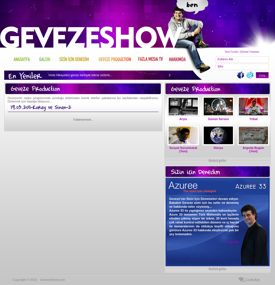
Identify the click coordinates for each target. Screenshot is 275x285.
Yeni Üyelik (231, 51)
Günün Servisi (218, 119)
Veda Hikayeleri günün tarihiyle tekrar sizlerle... (80, 75)
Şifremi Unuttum (249, 51)
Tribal (253, 119)
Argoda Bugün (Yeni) (253, 149)
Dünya (218, 147)
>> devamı (232, 242)
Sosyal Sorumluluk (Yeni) (183, 149)
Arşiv (183, 119)
